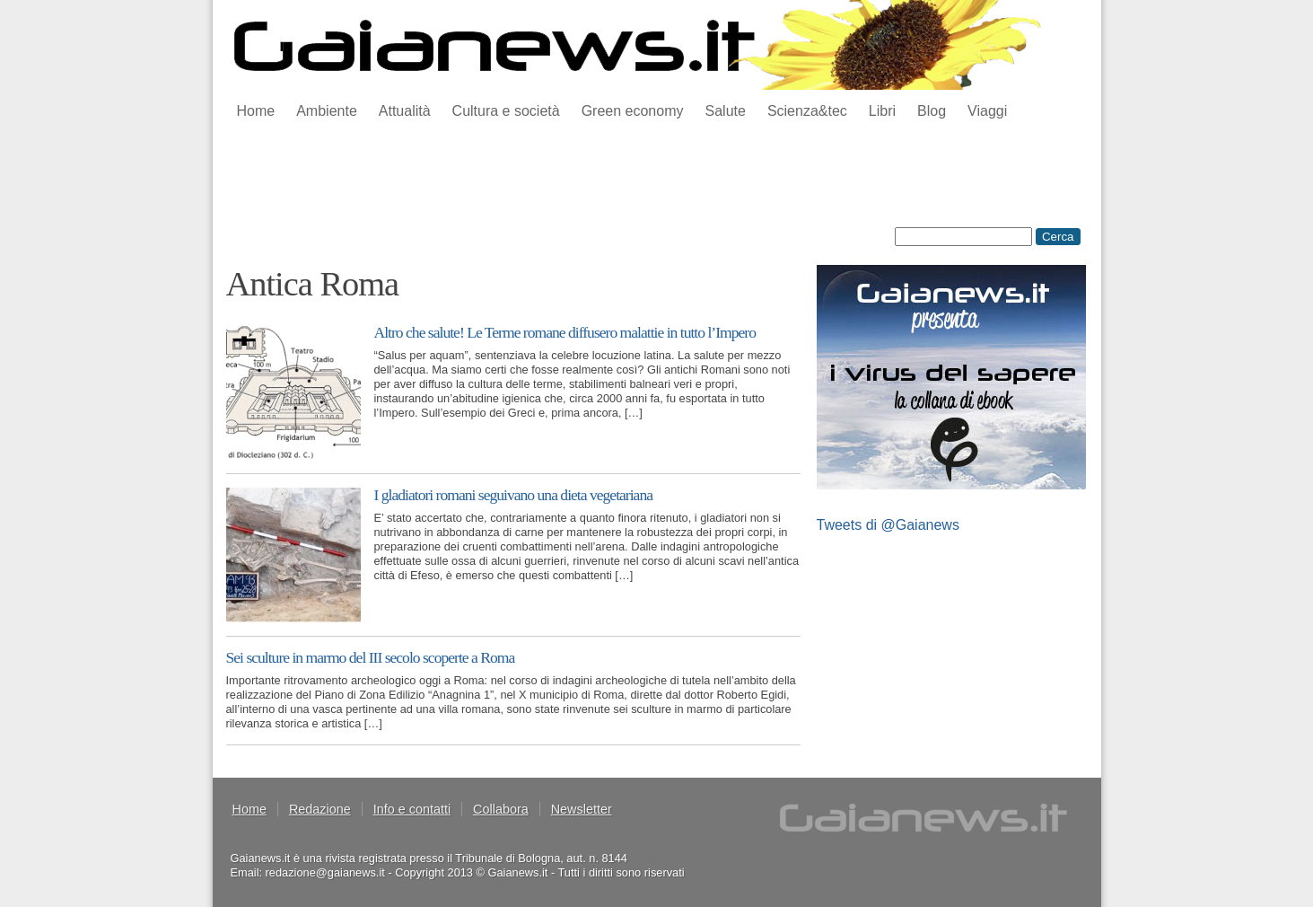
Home (256, 111)
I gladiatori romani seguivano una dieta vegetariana (513, 495)
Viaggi (987, 111)
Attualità (405, 111)
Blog (931, 111)
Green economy (633, 111)
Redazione (320, 809)
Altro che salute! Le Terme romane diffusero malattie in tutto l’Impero (565, 332)
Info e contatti (412, 809)
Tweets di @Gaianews (888, 525)
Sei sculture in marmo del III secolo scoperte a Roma (370, 657)
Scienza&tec (807, 111)
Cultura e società (506, 111)
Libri (882, 111)
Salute (725, 111)
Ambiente (326, 111)
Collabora (501, 809)
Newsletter (581, 809)
